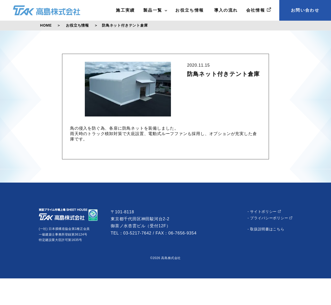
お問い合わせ (305, 10)
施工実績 (125, 10)
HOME (46, 25)
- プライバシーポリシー (269, 218)
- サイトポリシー (264, 211)
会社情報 (258, 9)
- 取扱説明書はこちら (265, 229)
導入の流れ (225, 10)
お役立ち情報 (189, 10)
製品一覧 (155, 10)
